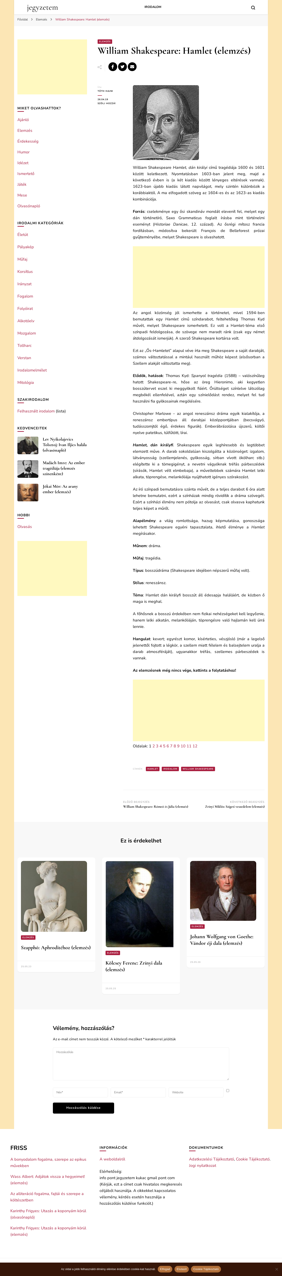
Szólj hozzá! (112, 103)
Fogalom (25, 296)
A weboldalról (112, 1159)
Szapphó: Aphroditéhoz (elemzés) (56, 947)
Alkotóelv (25, 321)
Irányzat (24, 284)
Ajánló (23, 119)
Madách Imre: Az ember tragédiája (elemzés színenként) (64, 468)
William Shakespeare (198, 768)
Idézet (22, 162)
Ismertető (25, 173)
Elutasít (182, 1269)
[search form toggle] (253, 8)
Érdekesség (28, 141)
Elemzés (105, 41)
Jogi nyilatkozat (202, 1165)
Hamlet (152, 768)
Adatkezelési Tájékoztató (211, 1159)
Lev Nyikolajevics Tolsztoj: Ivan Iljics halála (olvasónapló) (65, 445)
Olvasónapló (28, 206)
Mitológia (25, 382)
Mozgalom (26, 333)
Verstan (24, 357)
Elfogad (165, 1269)
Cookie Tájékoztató (253, 1159)
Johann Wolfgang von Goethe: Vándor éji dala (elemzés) (221, 939)
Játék (21, 184)
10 (183, 746)
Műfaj (22, 259)
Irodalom (153, 7)
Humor (23, 152)
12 (195, 746)
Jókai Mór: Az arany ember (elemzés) (60, 489)
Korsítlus (25, 271)
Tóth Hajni (105, 91)
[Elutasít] (276, 1269)
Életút (22, 234)
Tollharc (24, 345)
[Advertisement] (199, 277)
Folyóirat (25, 308)
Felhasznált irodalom (36, 411)
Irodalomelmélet (32, 370)
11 (189, 746)
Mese (22, 195)
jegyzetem (42, 7)
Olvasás (24, 526)
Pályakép (25, 247)
